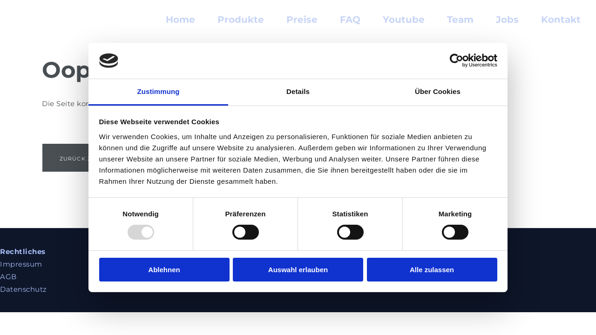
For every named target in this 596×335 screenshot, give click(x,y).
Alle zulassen (432, 270)
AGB (8, 276)
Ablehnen (164, 270)
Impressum (21, 264)
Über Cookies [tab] (438, 91)
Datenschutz (23, 289)
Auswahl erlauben (298, 270)
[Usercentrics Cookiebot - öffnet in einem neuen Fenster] (456, 60)
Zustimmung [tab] (158, 91)
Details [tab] (298, 91)
